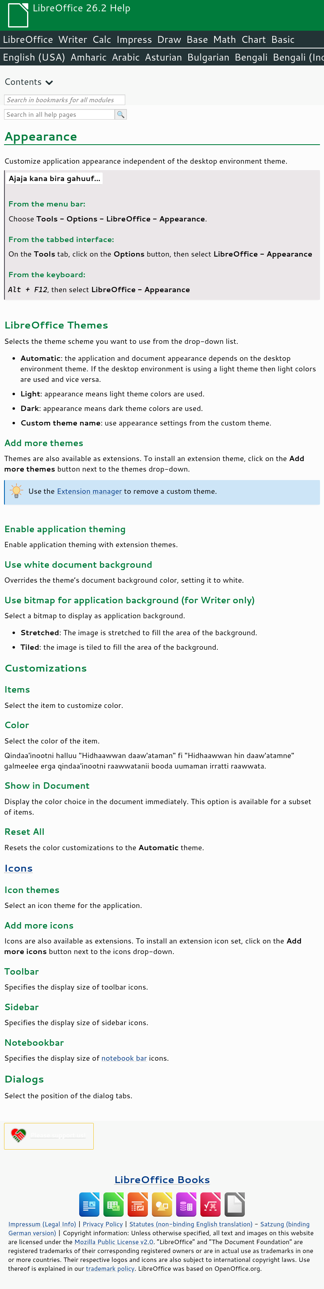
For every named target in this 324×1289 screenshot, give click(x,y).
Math (224, 39)
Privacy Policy (102, 1223)
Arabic (126, 57)
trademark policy (110, 1268)
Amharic (88, 57)
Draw (169, 39)
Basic (283, 39)
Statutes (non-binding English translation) (190, 1223)
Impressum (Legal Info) (42, 1223)
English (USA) (33, 57)
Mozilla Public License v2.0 (114, 1241)
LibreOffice (27, 39)
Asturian (163, 57)
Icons (18, 868)
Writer (72, 39)
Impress (134, 39)
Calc (102, 39)
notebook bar (124, 1058)
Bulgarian (208, 57)
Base (197, 39)
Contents (23, 81)
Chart (253, 39)
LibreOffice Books (162, 1179)
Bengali (250, 57)
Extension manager (89, 491)
